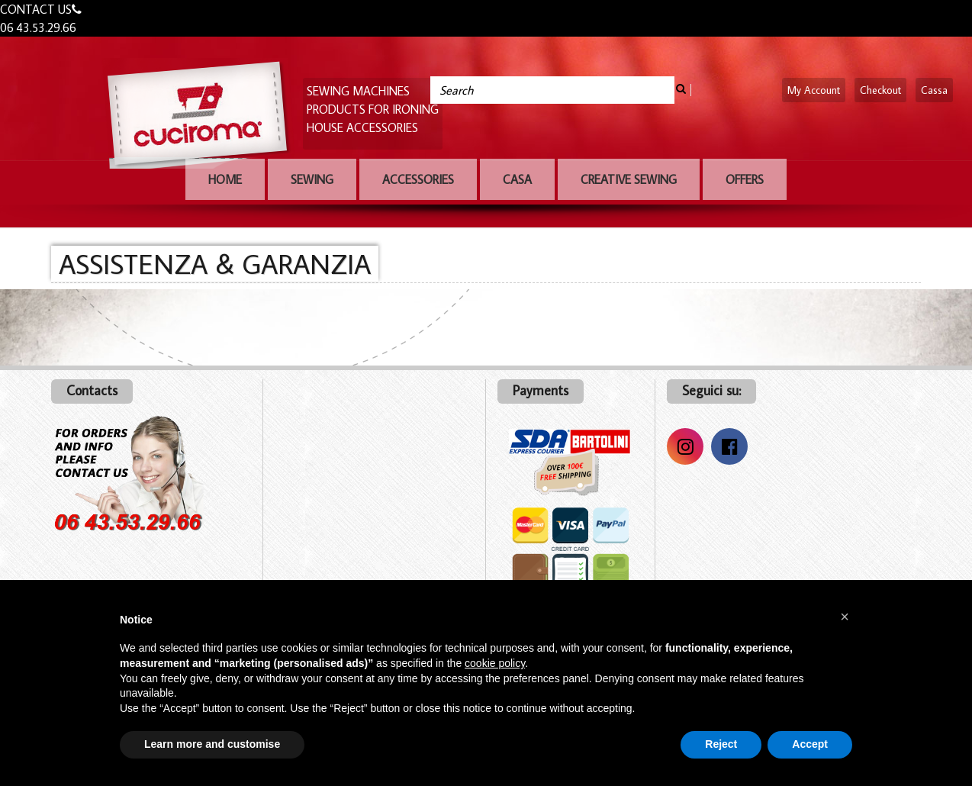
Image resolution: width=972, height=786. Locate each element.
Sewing (312, 179)
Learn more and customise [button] (212, 744)
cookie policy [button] (495, 663)
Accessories (418, 179)
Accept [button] (810, 744)
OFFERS (745, 179)
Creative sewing (629, 179)
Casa (517, 179)
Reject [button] (721, 744)
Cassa (934, 90)
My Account (813, 90)
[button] (844, 616)
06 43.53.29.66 (38, 27)
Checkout (880, 90)
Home (225, 179)
